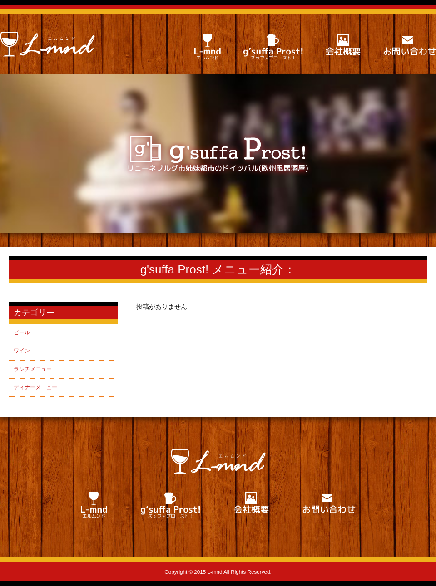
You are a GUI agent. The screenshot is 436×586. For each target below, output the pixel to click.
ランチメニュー (33, 369)
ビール (22, 332)
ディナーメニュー (35, 387)
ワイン (22, 350)
